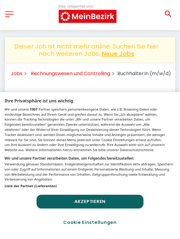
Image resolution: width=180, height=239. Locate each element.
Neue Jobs (118, 53)
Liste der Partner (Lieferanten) (31, 186)
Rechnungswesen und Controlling (70, 73)
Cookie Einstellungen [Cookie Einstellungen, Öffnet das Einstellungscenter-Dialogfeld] (89, 222)
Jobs (16, 73)
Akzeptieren (90, 201)
